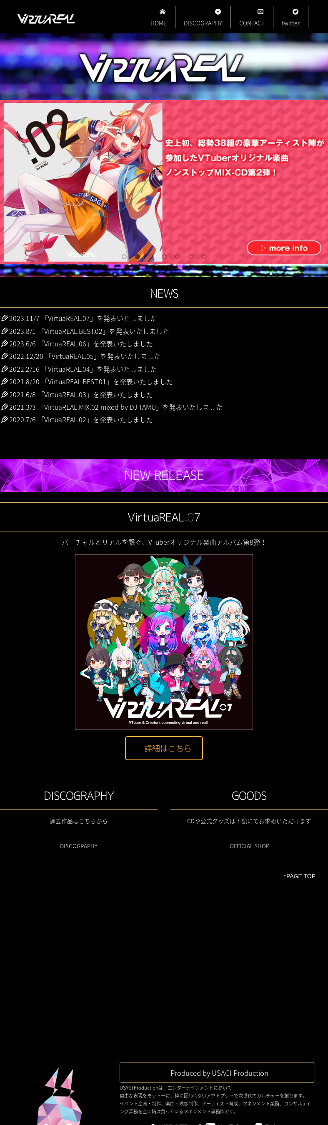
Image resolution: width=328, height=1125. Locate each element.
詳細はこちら (168, 748)
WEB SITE (173, 973)
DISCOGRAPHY (203, 18)
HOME (158, 18)
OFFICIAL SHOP (249, 846)
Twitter (275, 973)
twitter (291, 18)
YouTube (231, 973)
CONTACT (252, 18)
